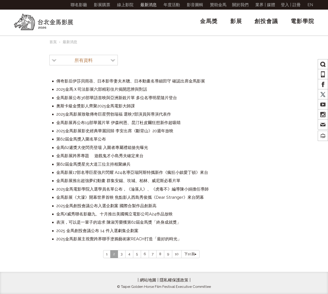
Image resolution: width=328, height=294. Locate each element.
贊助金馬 (218, 4)
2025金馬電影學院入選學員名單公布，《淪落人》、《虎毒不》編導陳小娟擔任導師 (132, 189)
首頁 (53, 42)
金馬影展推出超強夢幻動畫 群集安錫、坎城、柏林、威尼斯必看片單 (118, 180)
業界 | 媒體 (265, 4)
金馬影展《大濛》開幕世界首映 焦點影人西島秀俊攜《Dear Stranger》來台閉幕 (130, 197)
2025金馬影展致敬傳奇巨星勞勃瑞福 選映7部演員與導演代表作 (113, 114)
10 (177, 254)
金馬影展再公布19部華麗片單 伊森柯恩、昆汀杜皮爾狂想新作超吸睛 (118, 122)
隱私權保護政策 (174, 280)
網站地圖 (148, 280)
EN (310, 4)
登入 (285, 4)
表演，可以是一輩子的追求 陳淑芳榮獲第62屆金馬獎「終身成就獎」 (118, 222)
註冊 (296, 4)
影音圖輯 (195, 4)
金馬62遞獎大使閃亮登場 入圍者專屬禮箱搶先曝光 (102, 147)
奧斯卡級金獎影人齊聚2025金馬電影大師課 (95, 105)
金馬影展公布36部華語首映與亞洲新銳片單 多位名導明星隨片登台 (116, 97)
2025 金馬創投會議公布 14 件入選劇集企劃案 (97, 230)
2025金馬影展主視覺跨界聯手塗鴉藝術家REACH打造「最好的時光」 (119, 238)
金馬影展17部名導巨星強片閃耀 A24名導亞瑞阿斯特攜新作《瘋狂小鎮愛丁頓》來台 (132, 172)
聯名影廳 (79, 4)
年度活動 (172, 4)
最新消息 (148, 4)
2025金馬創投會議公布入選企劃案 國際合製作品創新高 (106, 205)
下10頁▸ (190, 254)
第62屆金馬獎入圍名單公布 (81, 139)
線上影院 (125, 4)
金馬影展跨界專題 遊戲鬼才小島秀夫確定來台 (100, 155)
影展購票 (102, 4)
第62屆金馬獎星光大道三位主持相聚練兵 (93, 164)
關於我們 (240, 4)
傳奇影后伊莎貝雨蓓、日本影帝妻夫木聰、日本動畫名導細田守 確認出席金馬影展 (130, 81)
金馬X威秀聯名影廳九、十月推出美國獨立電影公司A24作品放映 (114, 214)
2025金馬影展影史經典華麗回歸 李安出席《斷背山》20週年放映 (114, 130)
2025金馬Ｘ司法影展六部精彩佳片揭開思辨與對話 (101, 89)
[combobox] (83, 60)
